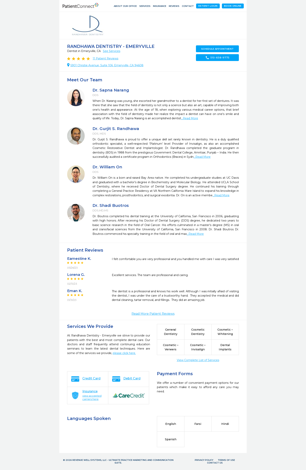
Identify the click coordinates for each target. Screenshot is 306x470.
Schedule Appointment (217, 49)
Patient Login (208, 5)
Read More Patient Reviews (153, 314)
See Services (111, 51)
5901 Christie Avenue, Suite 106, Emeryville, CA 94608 (106, 65)
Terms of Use (226, 460)
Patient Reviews (105, 58)
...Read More (189, 118)
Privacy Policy (204, 460)
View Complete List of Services (198, 360)
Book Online (233, 5)
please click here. (124, 353)
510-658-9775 (217, 58)
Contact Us (215, 462)
